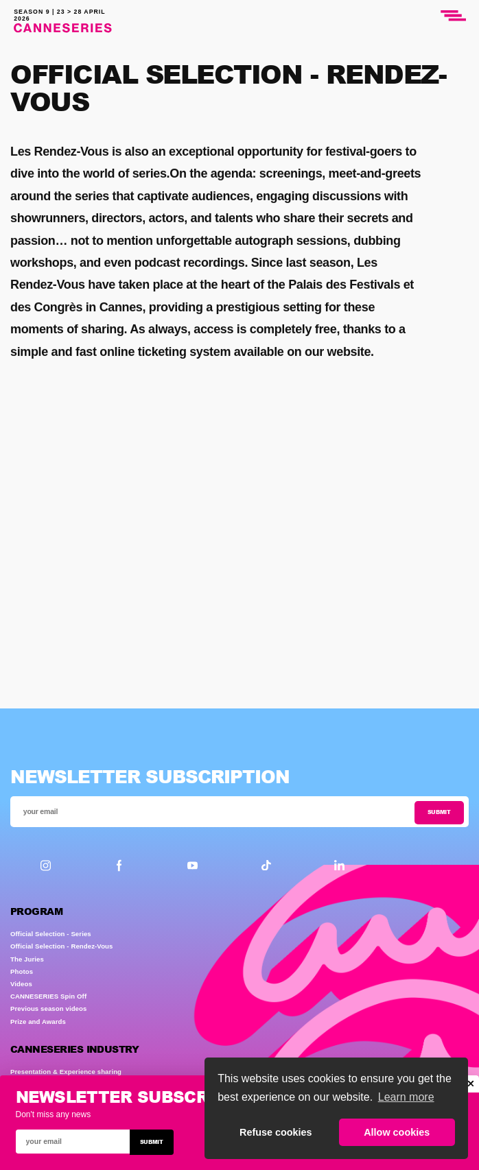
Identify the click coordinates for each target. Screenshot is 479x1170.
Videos (21, 984)
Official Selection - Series (50, 934)
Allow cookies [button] (397, 1132)
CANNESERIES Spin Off (48, 996)
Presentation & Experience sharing (65, 1071)
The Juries (27, 959)
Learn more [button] (406, 1097)
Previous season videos (48, 1008)
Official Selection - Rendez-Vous (61, 946)
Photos (21, 971)
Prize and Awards (38, 1021)
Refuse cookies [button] (276, 1132)
